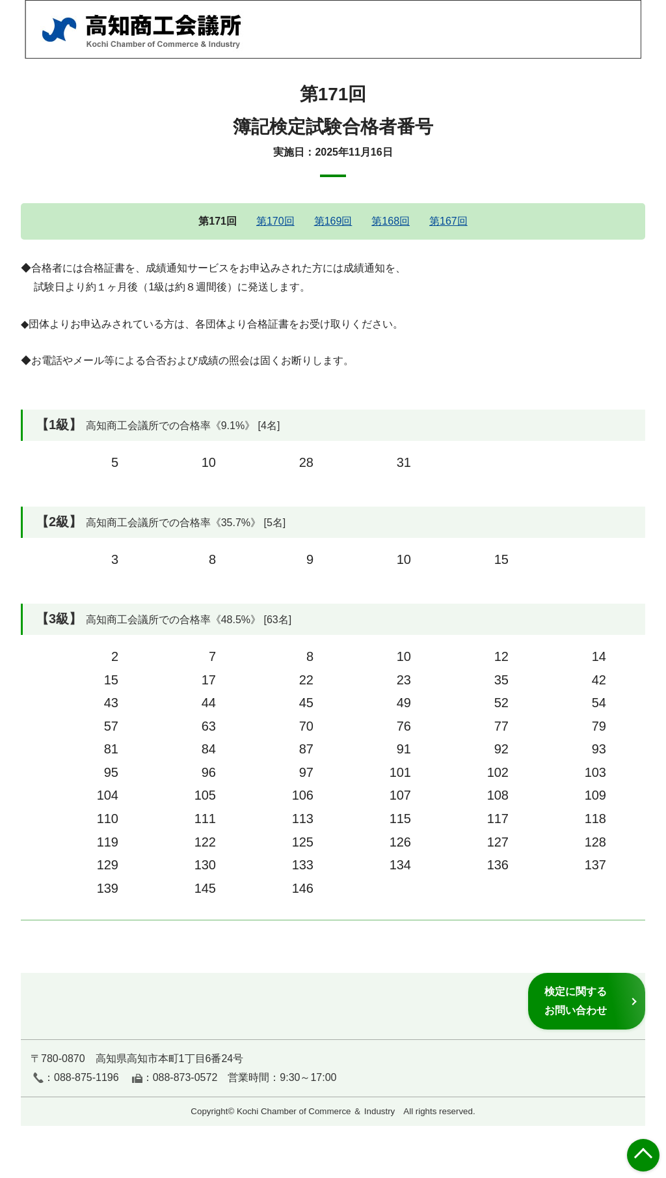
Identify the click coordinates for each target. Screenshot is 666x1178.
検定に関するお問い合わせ (575, 1000)
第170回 (275, 221)
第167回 (448, 221)
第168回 (390, 221)
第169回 (333, 221)
